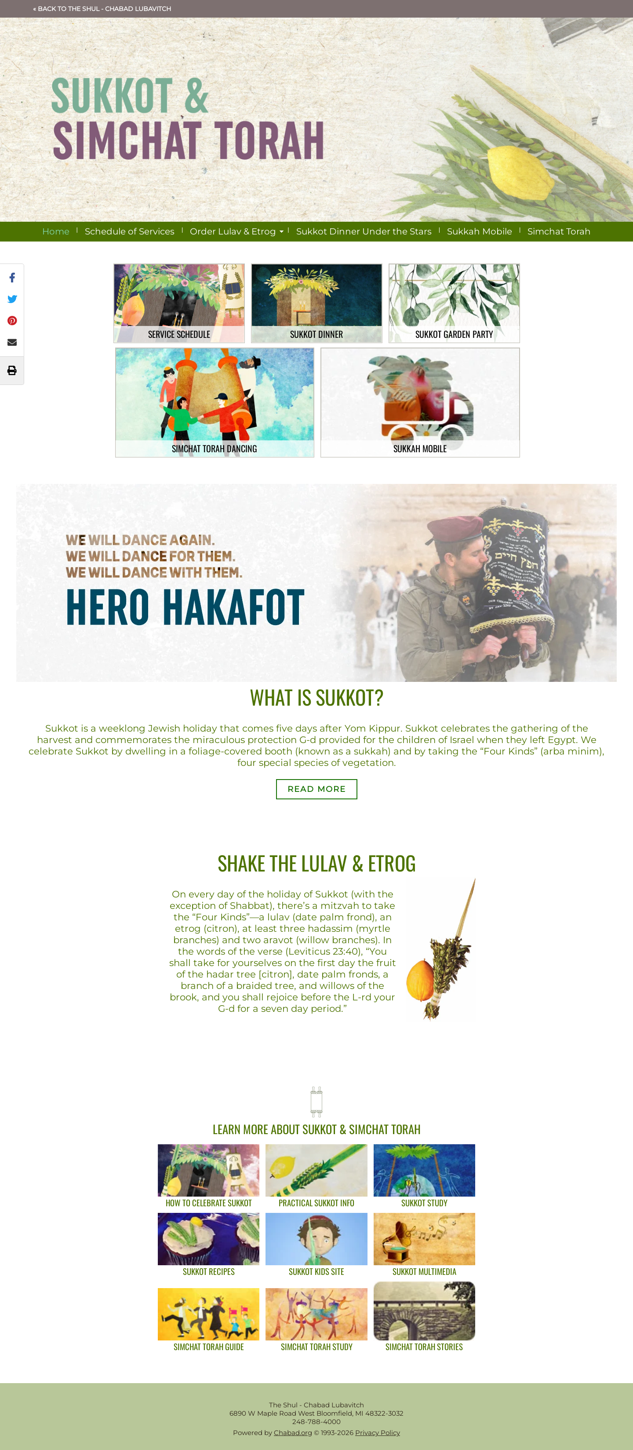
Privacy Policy (377, 1432)
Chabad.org (293, 1432)
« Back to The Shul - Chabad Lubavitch (102, 9)
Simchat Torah (559, 231)
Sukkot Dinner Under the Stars (364, 231)
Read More (316, 789)
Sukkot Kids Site (316, 1271)
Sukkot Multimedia (424, 1271)
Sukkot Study (424, 1202)
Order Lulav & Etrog (233, 231)
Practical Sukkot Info (316, 1202)
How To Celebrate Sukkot (209, 1202)
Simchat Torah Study (317, 1346)
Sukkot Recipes (209, 1271)
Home (55, 231)
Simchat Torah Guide (209, 1346)
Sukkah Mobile (479, 231)
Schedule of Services (130, 231)
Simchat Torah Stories (424, 1346)
